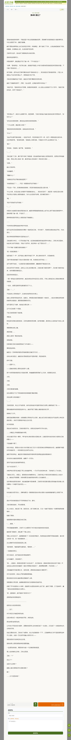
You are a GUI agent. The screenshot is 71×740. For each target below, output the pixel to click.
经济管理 (56, 3)
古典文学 (17, 3)
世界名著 (33, 3)
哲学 (46, 3)
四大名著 (38, 3)
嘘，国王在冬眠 (17, 6)
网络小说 (46, 1)
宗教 (43, 3)
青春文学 (25, 1)
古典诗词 (29, 3)
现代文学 (54, 1)
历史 (41, 3)
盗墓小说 (38, 1)
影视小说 (50, 1)
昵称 (9, 713)
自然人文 (51, 3)
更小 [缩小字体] (11, 9)
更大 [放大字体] (16, 9)
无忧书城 (7, 6)
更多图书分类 (59, 1)
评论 (13, 718)
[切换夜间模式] (61, 10)
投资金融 (60, 3)
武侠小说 (17, 1)
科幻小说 (29, 1)
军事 (48, 3)
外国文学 (21, 3)
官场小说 (33, 1)
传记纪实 (25, 3)
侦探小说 (42, 1)
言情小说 (21, 1)
